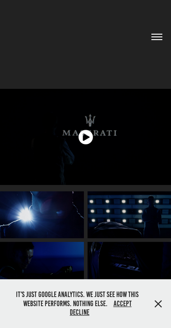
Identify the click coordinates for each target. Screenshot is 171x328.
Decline (79, 312)
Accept (123, 304)
